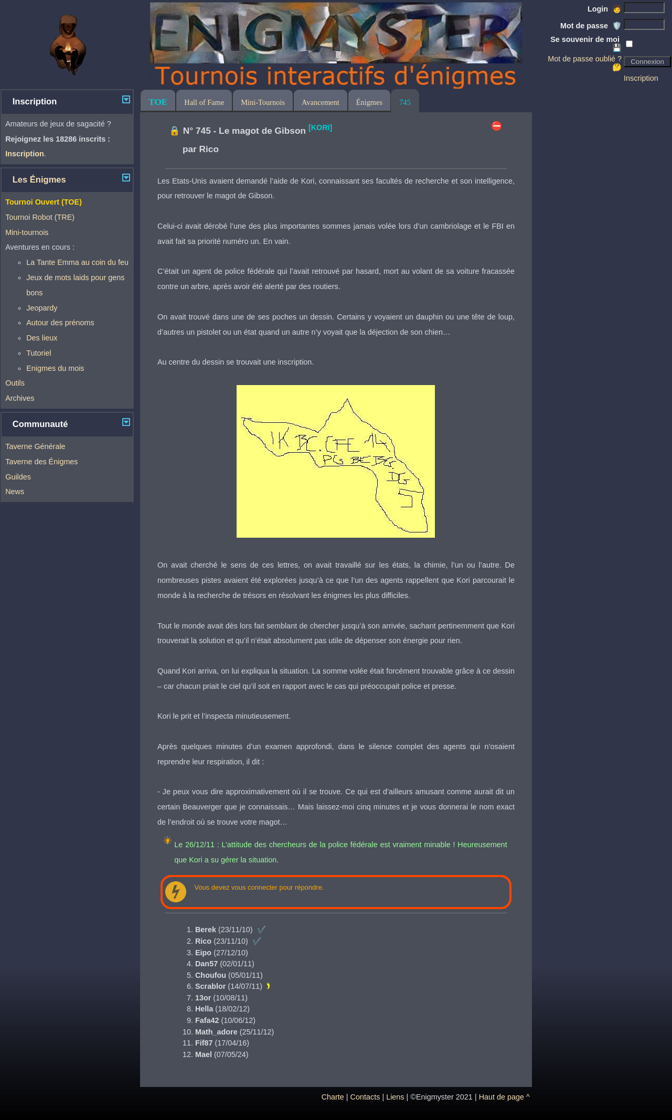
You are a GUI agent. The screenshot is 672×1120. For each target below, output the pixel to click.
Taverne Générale (35, 446)
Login (605, 9)
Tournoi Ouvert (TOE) (43, 202)
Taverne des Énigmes (41, 461)
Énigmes (369, 102)
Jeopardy (41, 308)
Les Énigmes (39, 180)
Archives (19, 398)
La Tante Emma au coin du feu (77, 262)
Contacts (365, 1097)
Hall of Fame (204, 102)
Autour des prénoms (60, 322)
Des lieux (41, 338)
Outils (15, 383)
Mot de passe (591, 26)
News (14, 491)
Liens (395, 1097)
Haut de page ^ (504, 1097)
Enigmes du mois (55, 368)
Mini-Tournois (263, 102)
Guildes (18, 477)
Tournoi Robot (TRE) (39, 217)
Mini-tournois (26, 232)
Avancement (320, 102)
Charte (333, 1097)
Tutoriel (38, 353)
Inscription (641, 78)
